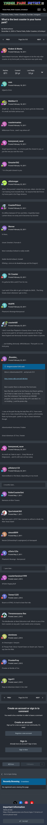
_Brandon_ (12, 357)
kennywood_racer (16, 141)
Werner (11, 226)
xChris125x (13, 551)
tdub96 (11, 304)
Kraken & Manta (15, 49)
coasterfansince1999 (17, 576)
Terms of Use (7, 810)
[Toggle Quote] (5, 366)
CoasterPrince (14, 205)
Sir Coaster (13, 274)
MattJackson (8, 29)
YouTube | (30, 15)
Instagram (37, 15)
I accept (23, 821)
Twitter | (17, 15)
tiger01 (11, 679)
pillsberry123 (14, 468)
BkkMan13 (13, 101)
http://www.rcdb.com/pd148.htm (16, 379)
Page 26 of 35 (23, 39)
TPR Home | (5, 15)
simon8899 (13, 532)
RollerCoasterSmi (16, 492)
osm (10, 82)
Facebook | (23, 15)
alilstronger (13, 181)
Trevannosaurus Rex (17, 613)
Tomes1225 (13, 595)
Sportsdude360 (15, 511)
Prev (8, 39)
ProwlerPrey (13, 660)
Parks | (11, 15)
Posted (17, 52)
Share (11, 764)
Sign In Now (23, 750)
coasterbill (13, 322)
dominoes (12, 635)
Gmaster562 (13, 162)
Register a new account (23, 733)
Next (39, 39)
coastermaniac (14, 122)
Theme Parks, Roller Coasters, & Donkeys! (30, 31)
